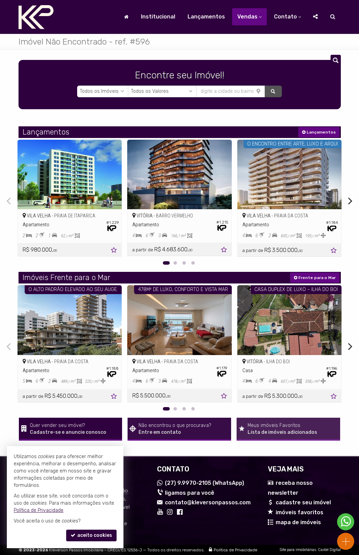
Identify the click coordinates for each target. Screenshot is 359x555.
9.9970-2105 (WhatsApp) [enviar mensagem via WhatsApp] (204, 483)
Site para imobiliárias (297, 549)
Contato (287, 16)
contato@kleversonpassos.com (208, 502)
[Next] (350, 201)
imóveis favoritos (299, 512)
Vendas (249, 16)
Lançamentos (206, 16)
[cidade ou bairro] (230, 91)
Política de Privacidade (235, 549)
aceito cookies (91, 535)
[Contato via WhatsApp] (345, 521)
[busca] (332, 16)
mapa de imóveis (298, 522)
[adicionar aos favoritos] (114, 251)
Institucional (158, 16)
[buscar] (273, 91)
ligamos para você (189, 493)
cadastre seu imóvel (303, 502)
